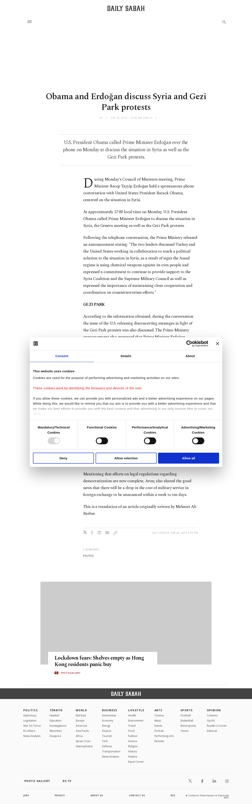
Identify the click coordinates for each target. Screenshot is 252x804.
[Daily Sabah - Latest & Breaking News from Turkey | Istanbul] (126, 8)
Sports (187, 710)
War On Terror (32, 726)
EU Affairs (29, 731)
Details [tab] (126, 356)
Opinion (214, 710)
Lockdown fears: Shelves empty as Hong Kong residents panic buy (101, 661)
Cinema (159, 715)
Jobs (26, 795)
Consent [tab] (61, 356)
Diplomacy (29, 715)
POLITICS (30, 710)
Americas (81, 726)
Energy (106, 726)
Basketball (187, 720)
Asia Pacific (82, 731)
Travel (132, 726)
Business (109, 710)
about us (97, 795)
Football (186, 715)
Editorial (212, 731)
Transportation (111, 751)
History (132, 751)
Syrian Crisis (83, 741)
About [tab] (190, 356)
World (81, 710)
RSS (172, 795)
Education (56, 720)
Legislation (29, 720)
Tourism (107, 736)
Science (132, 741)
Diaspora (55, 736)
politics (88, 555)
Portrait (159, 731)
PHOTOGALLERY (70, 672)
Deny (63, 458)
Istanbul (54, 715)
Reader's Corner (217, 726)
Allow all (188, 458)
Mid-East (81, 715)
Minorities (56, 731)
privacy (60, 795)
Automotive (109, 715)
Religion (133, 746)
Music (157, 720)
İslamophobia (84, 746)
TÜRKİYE (56, 710)
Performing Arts (164, 736)
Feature (132, 756)
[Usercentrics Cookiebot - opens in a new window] (189, 343)
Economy (107, 720)
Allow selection (126, 458)
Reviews (159, 741)
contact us (137, 795)
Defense (107, 746)
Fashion (133, 736)
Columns (212, 715)
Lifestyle (136, 710)
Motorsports (188, 726)
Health (132, 715)
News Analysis (31, 736)
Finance (106, 731)
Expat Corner (136, 762)
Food (131, 731)
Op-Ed (211, 720)
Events (158, 726)
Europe (80, 720)
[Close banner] (217, 343)
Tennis (184, 731)
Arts (158, 710)
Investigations (58, 726)
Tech (105, 741)
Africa (79, 736)
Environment (135, 720)
